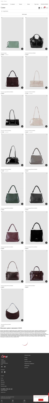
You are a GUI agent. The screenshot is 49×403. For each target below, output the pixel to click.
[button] (39, 8)
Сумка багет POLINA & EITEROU (6, 130)
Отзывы (26, 357)
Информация (27, 365)
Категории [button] (24, 14)
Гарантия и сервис (28, 361)
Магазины (3, 382)
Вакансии (2, 384)
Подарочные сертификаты (29, 363)
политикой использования (37, 397)
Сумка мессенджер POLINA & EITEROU (31, 169)
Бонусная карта (4, 386)
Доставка (26, 367)
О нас (2, 378)
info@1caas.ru (3, 392)
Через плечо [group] (36, 4)
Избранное (24, 401)
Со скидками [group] (12, 4)
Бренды (2, 380)
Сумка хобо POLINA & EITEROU (6, 324)
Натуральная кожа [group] (4, 4)
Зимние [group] (28, 4)
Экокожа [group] (20, 4)
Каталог (13, 401)
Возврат (26, 359)
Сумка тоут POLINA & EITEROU (30, 285)
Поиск (2, 401)
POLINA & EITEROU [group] (44, 4)
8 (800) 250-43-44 (6, 389)
